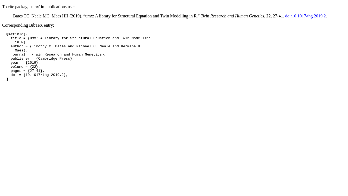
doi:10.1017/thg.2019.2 (305, 16)
